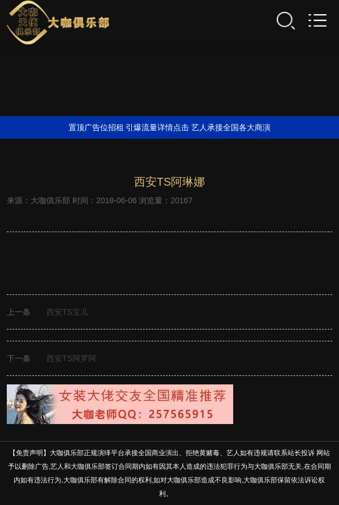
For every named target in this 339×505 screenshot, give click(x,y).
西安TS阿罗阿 (71, 358)
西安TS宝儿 (67, 311)
